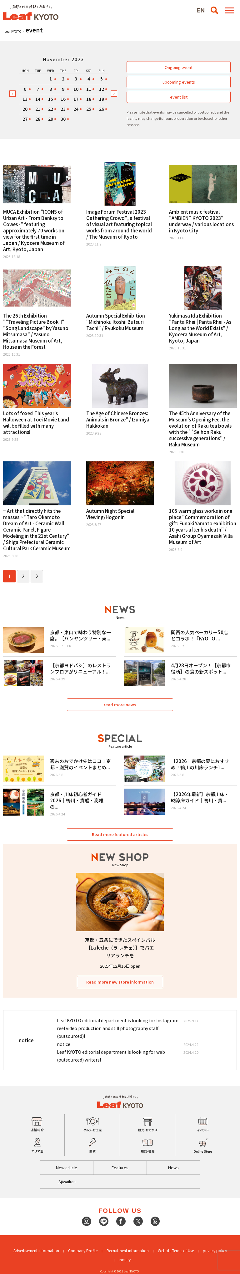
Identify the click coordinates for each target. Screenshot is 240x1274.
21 (37, 109)
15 (50, 99)
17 (75, 99)
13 (25, 99)
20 (25, 109)
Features (120, 1167)
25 (88, 109)
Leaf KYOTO (13, 31)
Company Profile (83, 1250)
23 (63, 109)
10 (75, 89)
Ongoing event (178, 67)
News (173, 1167)
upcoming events (178, 82)
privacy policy (215, 1250)
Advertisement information (36, 1250)
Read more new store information (120, 982)
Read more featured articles (120, 834)
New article (66, 1167)
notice (63, 1044)
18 (88, 99)
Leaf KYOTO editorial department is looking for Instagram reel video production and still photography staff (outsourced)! (117, 1028)
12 (101, 89)
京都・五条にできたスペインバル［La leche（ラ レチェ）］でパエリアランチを (120, 947)
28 (37, 119)
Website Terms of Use (176, 1250)
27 (25, 119)
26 (101, 109)
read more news (120, 705)
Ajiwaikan (67, 1181)
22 (50, 109)
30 (63, 119)
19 (101, 99)
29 (50, 119)
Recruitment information (128, 1250)
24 (75, 109)
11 (88, 89)
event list (179, 97)
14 (37, 99)
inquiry (125, 1259)
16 (63, 99)
